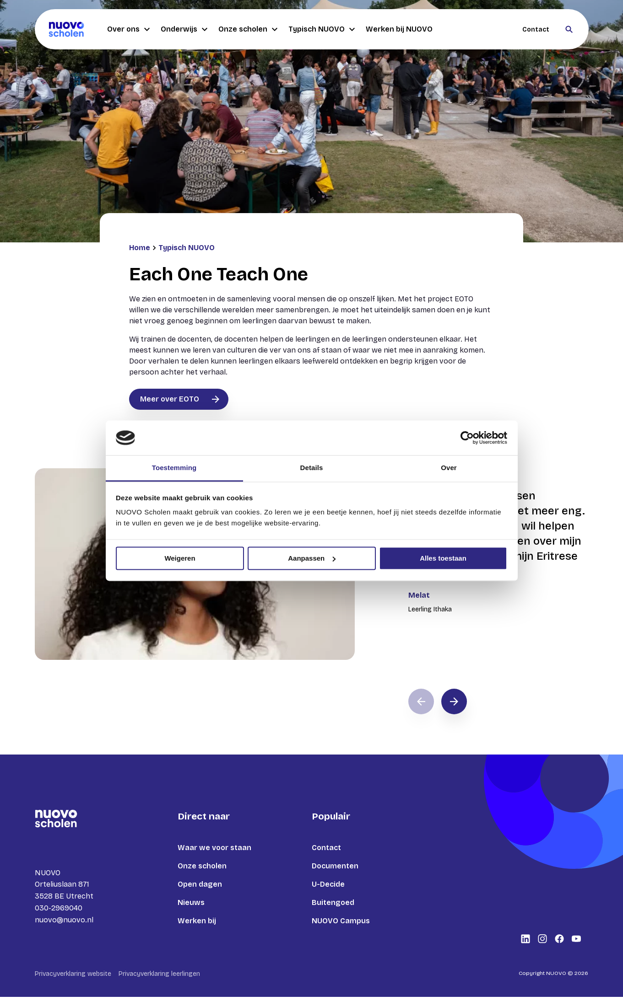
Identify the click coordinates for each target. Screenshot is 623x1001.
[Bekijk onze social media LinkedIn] (525, 942)
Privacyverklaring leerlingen (159, 978)
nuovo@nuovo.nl (64, 921)
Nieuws (191, 902)
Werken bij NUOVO (399, 29)
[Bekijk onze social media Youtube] (576, 942)
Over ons (128, 29)
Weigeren (179, 558)
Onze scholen (247, 29)
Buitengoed (333, 902)
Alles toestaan (443, 558)
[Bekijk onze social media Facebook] (559, 942)
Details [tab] (311, 468)
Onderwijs (184, 29)
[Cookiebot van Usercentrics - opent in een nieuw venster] (467, 437)
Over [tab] (449, 468)
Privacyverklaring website (73, 978)
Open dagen (200, 884)
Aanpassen (312, 558)
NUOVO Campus (341, 920)
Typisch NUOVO (321, 29)
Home (139, 247)
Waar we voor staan (214, 847)
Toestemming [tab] (174, 468)
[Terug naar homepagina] (66, 29)
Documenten (335, 866)
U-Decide (328, 884)
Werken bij (197, 920)
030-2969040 (58, 909)
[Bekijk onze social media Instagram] (542, 942)
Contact (535, 29)
